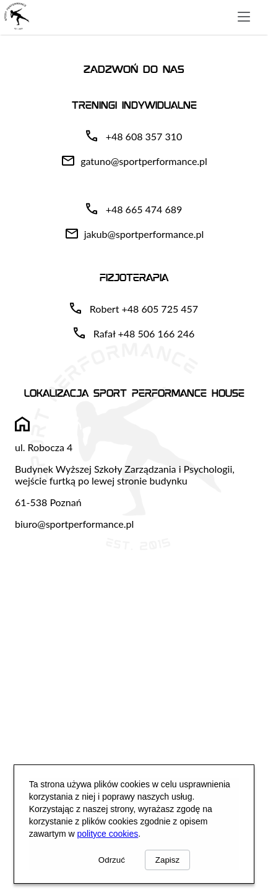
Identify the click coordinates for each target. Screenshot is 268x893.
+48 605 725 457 (159, 309)
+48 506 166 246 (156, 333)
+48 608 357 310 (144, 136)
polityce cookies (107, 834)
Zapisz (167, 860)
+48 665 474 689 (144, 209)
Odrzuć (111, 860)
